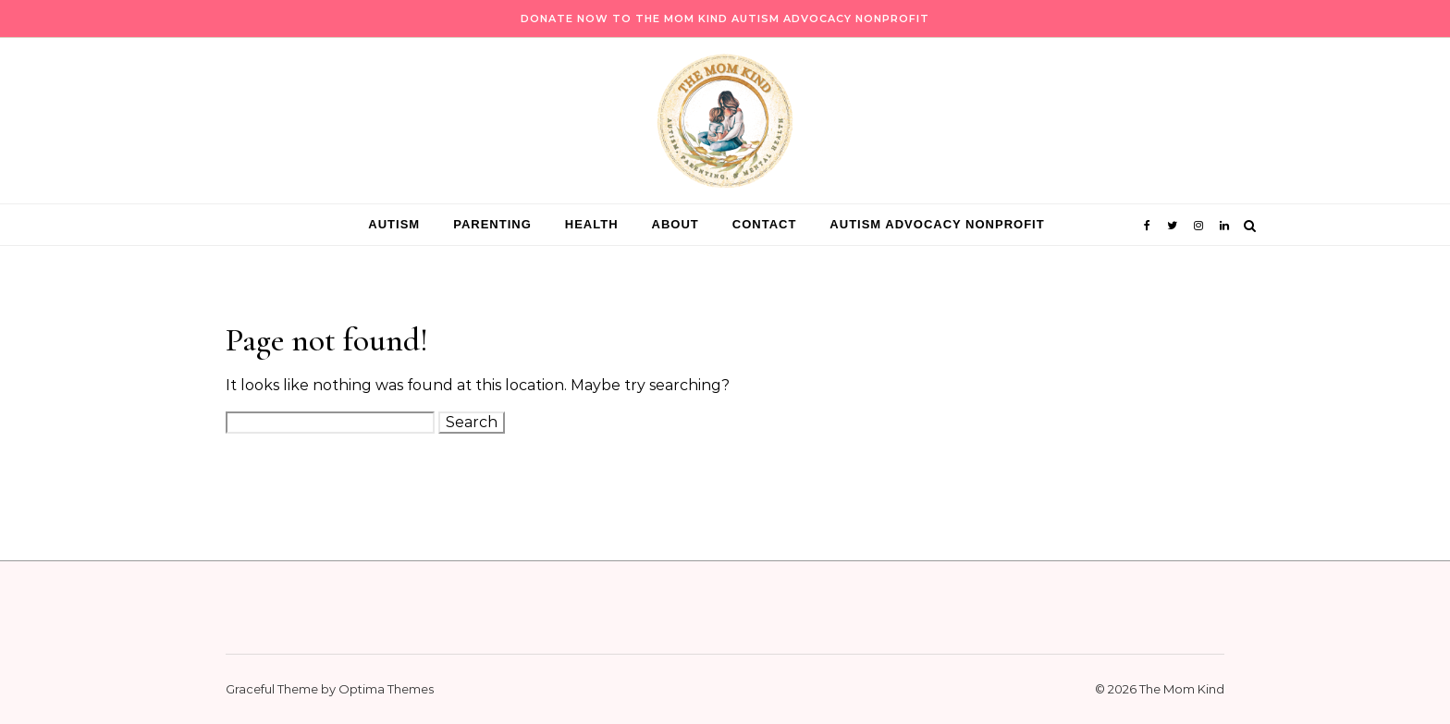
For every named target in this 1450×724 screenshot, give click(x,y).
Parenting (492, 224)
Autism (394, 224)
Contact (764, 224)
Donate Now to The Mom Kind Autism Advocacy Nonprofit (725, 18)
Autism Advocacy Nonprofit (936, 224)
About (675, 224)
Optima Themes (386, 688)
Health (592, 224)
